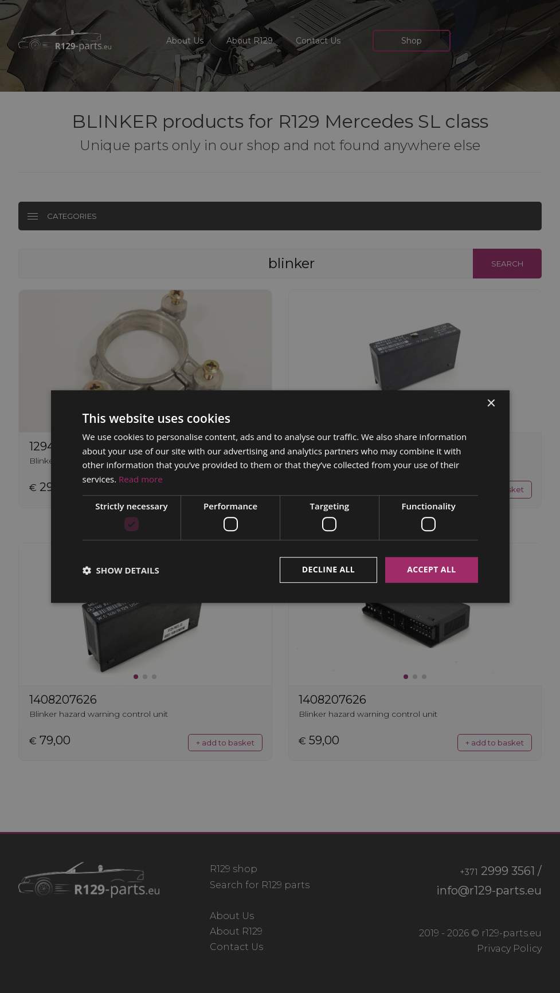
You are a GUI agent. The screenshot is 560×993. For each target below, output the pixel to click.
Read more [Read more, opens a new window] (141, 479)
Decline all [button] (328, 569)
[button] (121, 570)
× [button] (491, 403)
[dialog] (280, 496)
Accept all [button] (431, 569)
